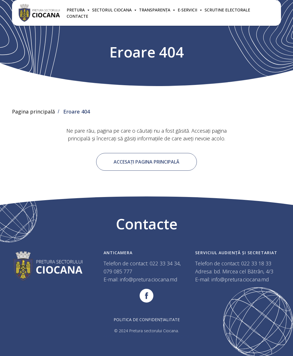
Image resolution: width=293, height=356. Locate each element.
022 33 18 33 (256, 263)
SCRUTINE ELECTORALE (227, 10)
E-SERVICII (188, 10)
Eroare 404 (76, 112)
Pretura (76, 10)
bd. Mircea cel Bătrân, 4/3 (243, 271)
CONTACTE (77, 16)
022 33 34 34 (165, 263)
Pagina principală (33, 112)
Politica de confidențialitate (147, 319)
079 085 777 (118, 271)
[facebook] (146, 296)
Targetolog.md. (176, 336)
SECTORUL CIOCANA (112, 10)
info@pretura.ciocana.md (148, 279)
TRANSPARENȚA (155, 10)
